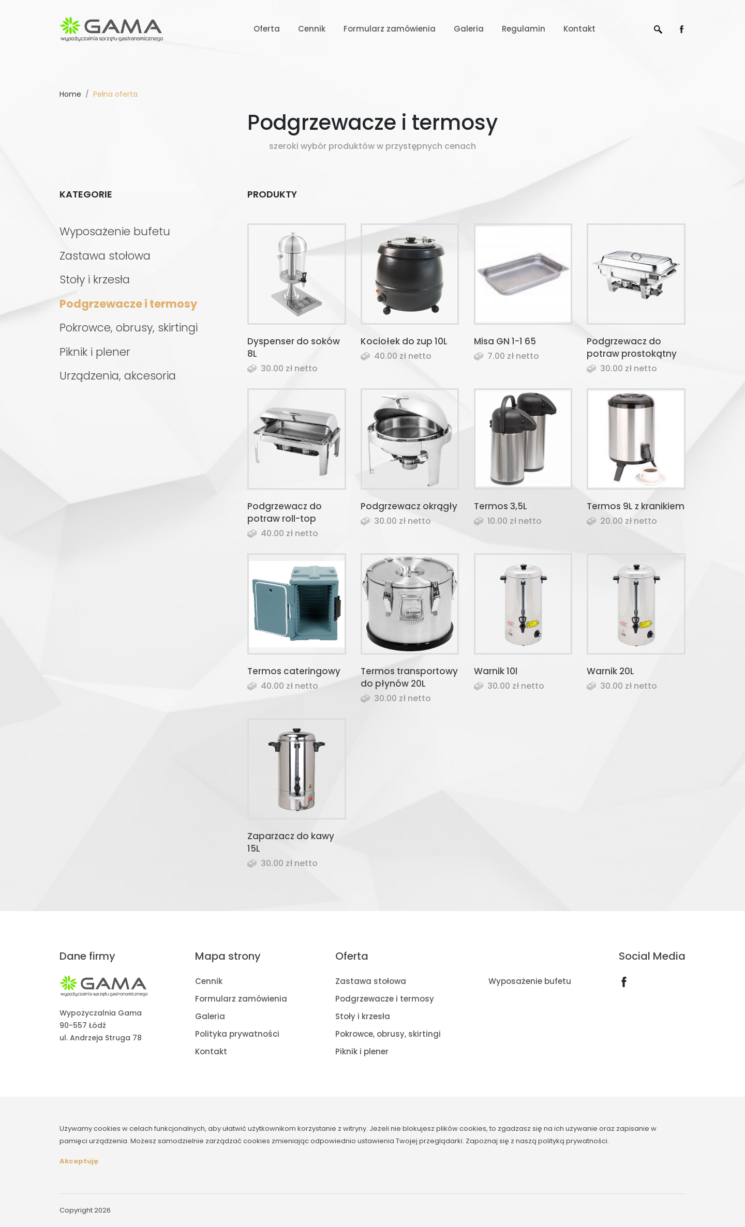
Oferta (267, 28)
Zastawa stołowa (105, 255)
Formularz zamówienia (390, 28)
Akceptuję (78, 1161)
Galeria (469, 28)
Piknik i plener (94, 351)
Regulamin (523, 28)
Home (70, 94)
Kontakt (579, 28)
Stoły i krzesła (94, 279)
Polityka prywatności (237, 1033)
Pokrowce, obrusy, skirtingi (128, 327)
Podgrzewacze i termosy (128, 303)
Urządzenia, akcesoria (117, 375)
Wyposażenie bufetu (114, 231)
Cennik (311, 28)
